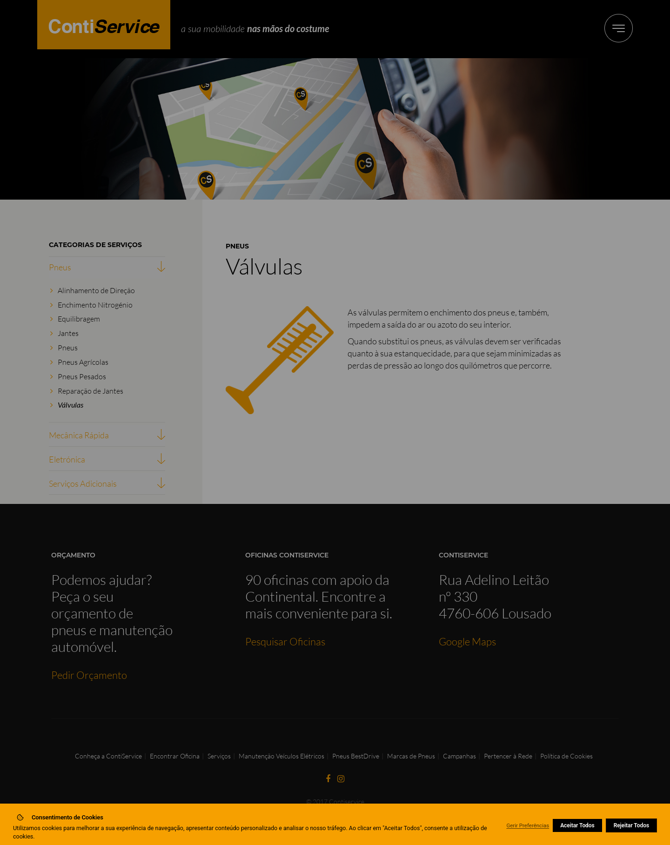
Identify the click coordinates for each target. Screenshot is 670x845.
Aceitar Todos (577, 825)
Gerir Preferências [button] (527, 825)
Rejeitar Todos (631, 825)
